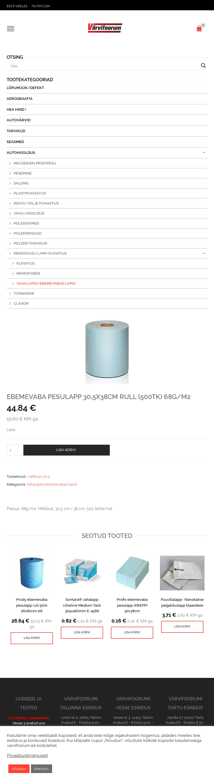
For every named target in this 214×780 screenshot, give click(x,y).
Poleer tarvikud (30, 243)
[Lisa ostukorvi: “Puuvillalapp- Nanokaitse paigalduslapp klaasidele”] (182, 627)
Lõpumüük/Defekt (25, 88)
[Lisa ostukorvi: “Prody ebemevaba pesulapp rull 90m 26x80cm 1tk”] (32, 638)
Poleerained (26, 223)
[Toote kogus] (15, 450)
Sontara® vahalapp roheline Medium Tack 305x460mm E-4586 (82, 605)
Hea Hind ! (16, 109)
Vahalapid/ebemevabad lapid (51, 484)
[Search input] (104, 66)
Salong (21, 183)
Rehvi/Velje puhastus (36, 203)
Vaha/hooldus (29, 213)
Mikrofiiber (28, 273)
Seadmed (15, 142)
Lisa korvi (66, 450)
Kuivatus (25, 263)
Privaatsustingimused (27, 755)
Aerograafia (20, 99)
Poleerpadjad (28, 233)
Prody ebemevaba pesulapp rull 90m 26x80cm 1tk (31, 605)
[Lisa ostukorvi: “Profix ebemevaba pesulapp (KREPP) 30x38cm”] (132, 633)
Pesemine (23, 173)
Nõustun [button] (19, 769)
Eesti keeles (17, 6)
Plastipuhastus (30, 193)
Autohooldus (21, 153)
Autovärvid (18, 120)
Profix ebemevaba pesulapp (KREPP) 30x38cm (132, 605)
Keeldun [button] (41, 769)
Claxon (21, 303)
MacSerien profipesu (35, 163)
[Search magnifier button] (203, 65)
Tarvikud (16, 131)
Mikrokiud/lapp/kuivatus (40, 253)
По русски (41, 6)
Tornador (24, 293)
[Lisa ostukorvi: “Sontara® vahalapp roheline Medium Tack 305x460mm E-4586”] (82, 633)
